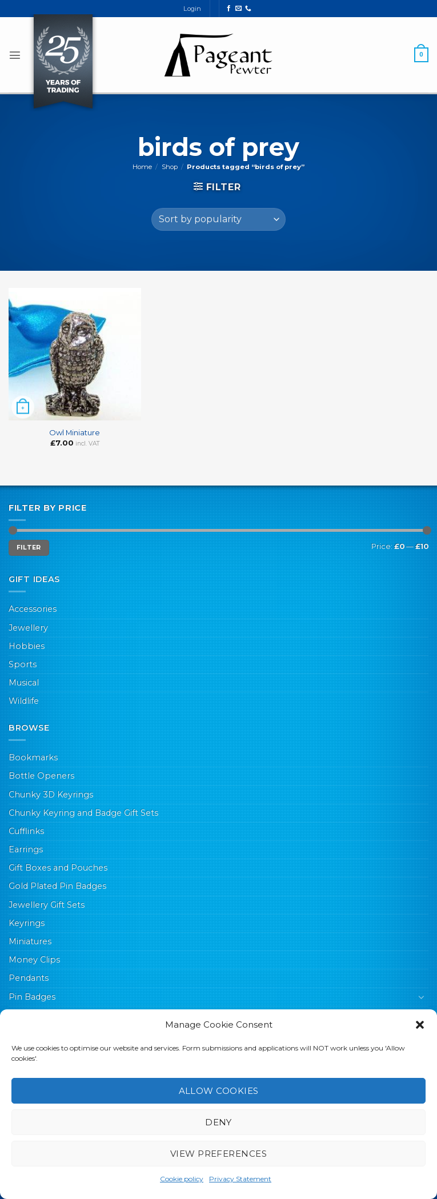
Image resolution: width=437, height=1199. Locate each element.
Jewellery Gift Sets (47, 905)
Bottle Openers (41, 776)
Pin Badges (32, 997)
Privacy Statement (240, 1178)
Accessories (33, 609)
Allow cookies (219, 1090)
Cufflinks (26, 831)
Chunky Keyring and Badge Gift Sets (83, 813)
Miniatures (30, 941)
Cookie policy (181, 1178)
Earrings (26, 849)
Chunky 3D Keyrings (51, 794)
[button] (420, 1024)
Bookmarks (33, 757)
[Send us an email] (238, 8)
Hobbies (27, 646)
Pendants (29, 978)
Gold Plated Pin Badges (57, 886)
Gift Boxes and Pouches (58, 868)
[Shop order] (218, 219)
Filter (29, 547)
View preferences (218, 1153)
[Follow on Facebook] (229, 8)
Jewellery (28, 628)
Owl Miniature (74, 432)
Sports (23, 664)
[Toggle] (421, 997)
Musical (24, 682)
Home (142, 167)
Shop (170, 167)
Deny (218, 1122)
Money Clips (34, 960)
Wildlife (24, 701)
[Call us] (248, 8)
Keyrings (27, 923)
